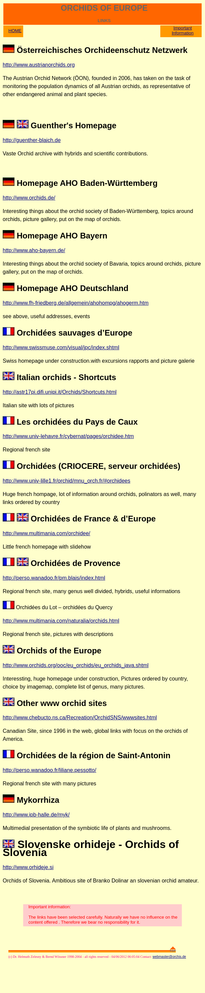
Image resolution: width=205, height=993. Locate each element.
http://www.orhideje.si (28, 867)
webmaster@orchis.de (169, 957)
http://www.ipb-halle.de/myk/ (36, 815)
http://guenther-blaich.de (32, 140)
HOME (15, 30)
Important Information (183, 30)
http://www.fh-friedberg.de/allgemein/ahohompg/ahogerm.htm (76, 303)
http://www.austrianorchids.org (39, 65)
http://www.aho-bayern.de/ (34, 250)
